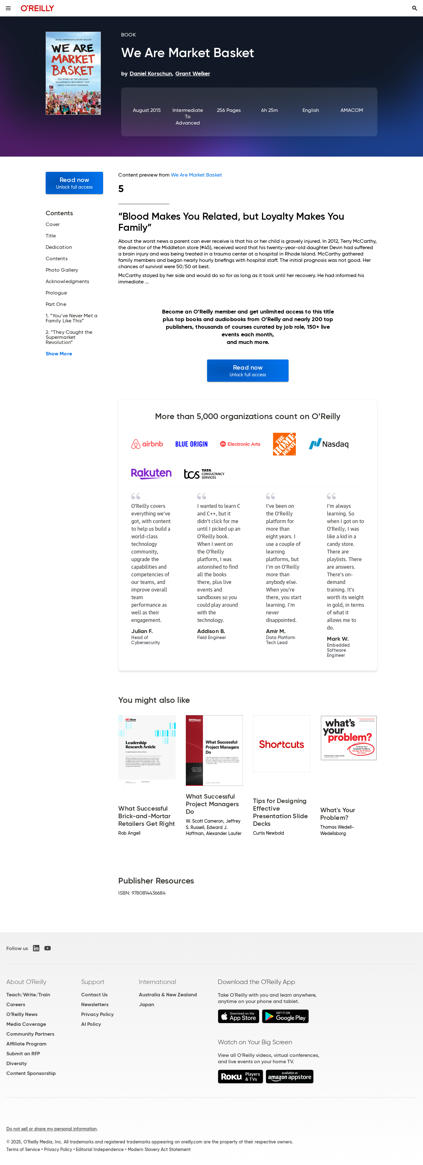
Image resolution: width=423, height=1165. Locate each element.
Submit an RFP (23, 1053)
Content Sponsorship (31, 1073)
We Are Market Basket (196, 175)
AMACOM (352, 110)
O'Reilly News (21, 1014)
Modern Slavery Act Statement (159, 1149)
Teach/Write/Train (28, 994)
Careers (15, 1004)
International (157, 982)
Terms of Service (23, 1149)
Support (93, 982)
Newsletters (94, 1004)
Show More (59, 353)
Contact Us (94, 994)
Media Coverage (26, 1024)
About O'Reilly (26, 982)
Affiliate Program (26, 1043)
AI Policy (91, 1024)
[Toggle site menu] (8, 8)
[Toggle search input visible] (414, 8)
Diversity (16, 1063)
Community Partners (30, 1034)
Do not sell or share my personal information (51, 1129)
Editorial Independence (100, 1149)
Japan (146, 1004)
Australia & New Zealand (168, 994)
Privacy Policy (97, 1014)
